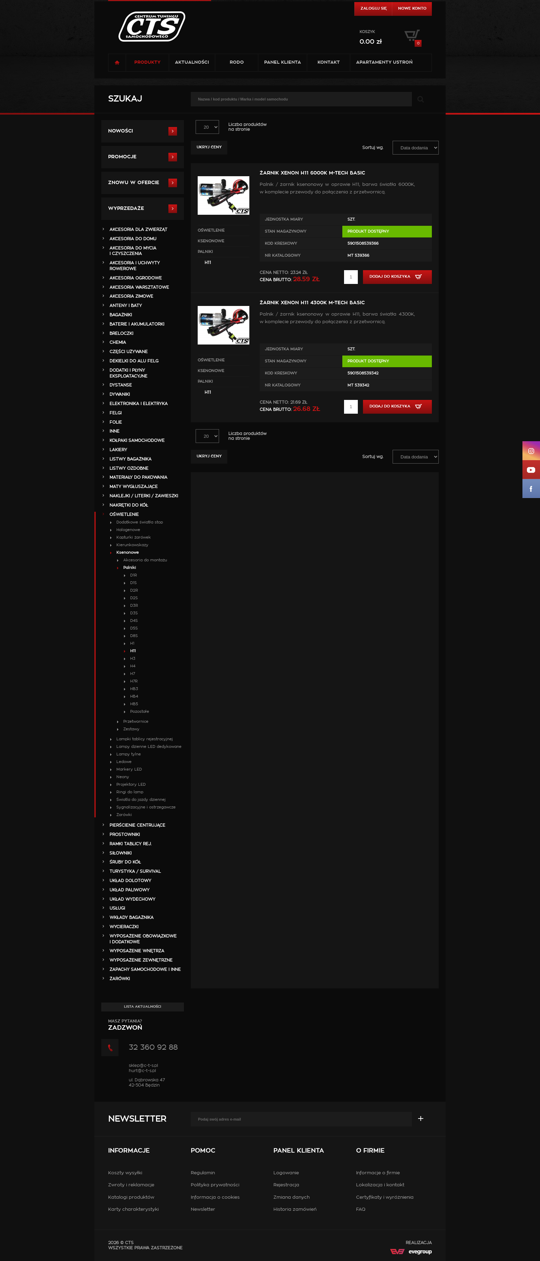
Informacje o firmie (378, 1173)
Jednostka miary (284, 219)
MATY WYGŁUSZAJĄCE (134, 487)
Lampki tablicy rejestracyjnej (144, 739)
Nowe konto (412, 8)
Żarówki (124, 815)
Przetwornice (135, 721)
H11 (208, 263)
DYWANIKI (120, 394)
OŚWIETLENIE (211, 230)
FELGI (116, 413)
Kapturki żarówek (133, 537)
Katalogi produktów (131, 1197)
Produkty (147, 62)
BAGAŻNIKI (121, 315)
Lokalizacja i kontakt (380, 1185)
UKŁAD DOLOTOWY (130, 881)
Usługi (117, 908)
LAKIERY (118, 450)
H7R (134, 681)
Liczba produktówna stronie (247, 127)
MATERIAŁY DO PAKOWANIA (138, 477)
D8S (134, 636)
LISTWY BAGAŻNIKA (131, 459)
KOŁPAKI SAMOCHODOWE (137, 440)
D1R (133, 575)
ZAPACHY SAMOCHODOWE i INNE (145, 969)
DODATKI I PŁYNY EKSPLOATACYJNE (128, 373)
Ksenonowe (211, 241)
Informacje (129, 1151)
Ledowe (124, 762)
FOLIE (116, 422)
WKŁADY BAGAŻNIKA (132, 917)
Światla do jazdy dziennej (141, 800)
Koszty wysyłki (125, 1173)
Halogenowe (128, 530)
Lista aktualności (142, 1006)
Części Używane (129, 352)
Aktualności (192, 62)
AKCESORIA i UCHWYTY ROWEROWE (135, 266)
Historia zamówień (294, 1209)
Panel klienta (282, 62)
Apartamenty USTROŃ (384, 62)
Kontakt (329, 62)
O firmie (370, 1151)
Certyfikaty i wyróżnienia (385, 1197)
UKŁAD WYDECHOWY (132, 899)
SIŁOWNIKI (121, 853)
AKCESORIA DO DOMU (133, 239)
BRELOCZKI (121, 333)
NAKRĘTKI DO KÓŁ (129, 505)
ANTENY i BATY (126, 306)
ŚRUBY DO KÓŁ (125, 862)
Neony (122, 777)
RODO (237, 62)
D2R (134, 590)
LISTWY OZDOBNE (129, 468)
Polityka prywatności (215, 1185)
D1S (133, 583)
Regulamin (203, 1173)
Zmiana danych (291, 1197)
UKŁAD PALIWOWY (129, 890)
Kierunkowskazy (132, 545)
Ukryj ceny (209, 147)
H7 (132, 674)
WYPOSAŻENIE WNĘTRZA (137, 951)
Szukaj (125, 99)
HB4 (134, 696)
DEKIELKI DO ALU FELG (134, 361)
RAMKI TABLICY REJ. (131, 844)
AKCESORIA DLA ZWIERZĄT (138, 229)
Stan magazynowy (285, 231)
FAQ (360, 1209)
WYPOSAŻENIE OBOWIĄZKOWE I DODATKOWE (143, 939)
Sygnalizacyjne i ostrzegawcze (146, 807)
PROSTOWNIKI (125, 835)
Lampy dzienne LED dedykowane (148, 747)
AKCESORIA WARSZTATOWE (139, 287)
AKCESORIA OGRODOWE (136, 278)
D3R (134, 605)
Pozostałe (139, 711)
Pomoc (203, 1151)
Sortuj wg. (372, 148)
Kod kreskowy (281, 243)
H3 (132, 658)
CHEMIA (118, 342)
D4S (134, 621)
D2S (134, 598)
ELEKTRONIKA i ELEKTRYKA (139, 404)
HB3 (134, 689)
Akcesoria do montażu (145, 560)
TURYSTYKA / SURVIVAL (135, 871)
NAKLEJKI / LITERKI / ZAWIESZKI (144, 496)
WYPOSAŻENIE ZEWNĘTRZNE (141, 960)
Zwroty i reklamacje (131, 1185)
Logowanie (286, 1173)
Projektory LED (131, 784)
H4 (132, 666)
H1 (132, 643)
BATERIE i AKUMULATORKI (137, 324)
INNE (115, 431)
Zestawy (131, 729)
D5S (134, 628)
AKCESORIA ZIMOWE (131, 296)
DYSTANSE (121, 385)
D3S (134, 613)
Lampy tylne (128, 754)
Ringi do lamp (129, 792)
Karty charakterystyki (133, 1209)
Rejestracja (286, 1185)
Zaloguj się (374, 8)
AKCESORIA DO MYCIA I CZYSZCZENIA (133, 251)
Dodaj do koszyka (397, 276)
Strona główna (117, 62)
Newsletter (137, 1119)
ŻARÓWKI (120, 979)
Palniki (205, 252)
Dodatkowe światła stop (139, 522)
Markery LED (129, 769)
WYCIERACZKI (124, 927)
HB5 (134, 704)
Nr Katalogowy (282, 255)
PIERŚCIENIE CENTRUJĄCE (137, 825)
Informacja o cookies (215, 1197)
